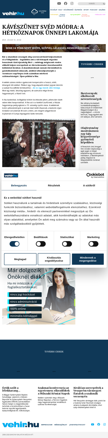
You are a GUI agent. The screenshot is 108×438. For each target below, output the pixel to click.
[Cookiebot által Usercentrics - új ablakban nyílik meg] (89, 175)
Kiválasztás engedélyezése (54, 259)
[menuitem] (53, 9)
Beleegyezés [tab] (19, 185)
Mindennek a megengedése (87, 259)
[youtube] (59, 3)
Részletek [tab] (54, 185)
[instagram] (72, 3)
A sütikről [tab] (89, 185)
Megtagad (20, 259)
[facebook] (65, 3)
